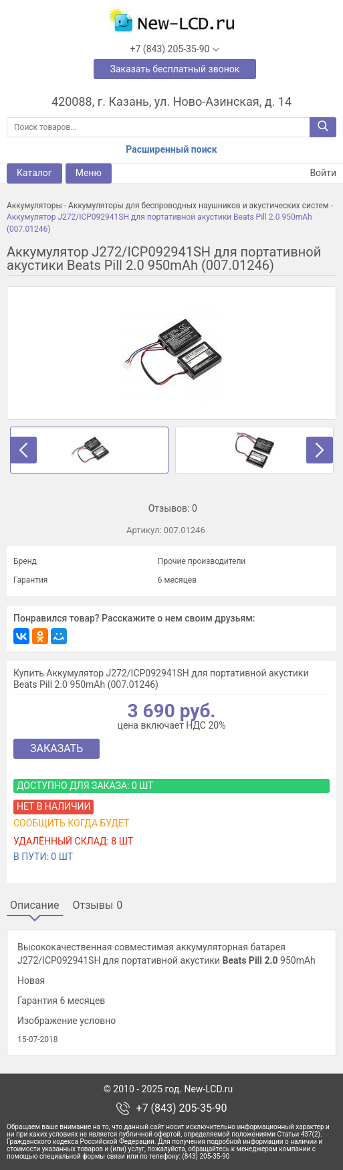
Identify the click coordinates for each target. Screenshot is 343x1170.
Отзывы (98, 905)
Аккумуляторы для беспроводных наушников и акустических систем (198, 205)
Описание (35, 905)
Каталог (34, 172)
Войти (315, 173)
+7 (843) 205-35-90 (181, 1108)
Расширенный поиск (171, 149)
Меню (89, 172)
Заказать (56, 748)
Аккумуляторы (34, 205)
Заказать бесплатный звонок (175, 69)
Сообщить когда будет (71, 823)
